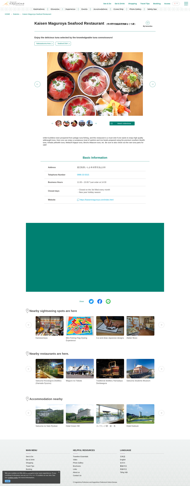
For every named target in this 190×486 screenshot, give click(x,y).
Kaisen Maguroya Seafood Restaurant (36, 14)
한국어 (122, 463)
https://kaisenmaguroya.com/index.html (95, 200)
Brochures (77, 466)
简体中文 (123, 469)
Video (75, 460)
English (123, 460)
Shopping (29, 463)
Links (75, 469)
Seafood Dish (63, 43)
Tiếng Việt (124, 472)
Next (152, 84)
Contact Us (77, 475)
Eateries (16, 14)
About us (76, 472)
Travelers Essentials (80, 456)
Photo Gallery (135, 9)
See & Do (29, 456)
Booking (29, 469)
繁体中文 (123, 466)
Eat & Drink (30, 460)
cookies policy (13, 477)
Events (84, 9)
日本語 (122, 456)
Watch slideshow (124, 123)
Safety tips (152, 9)
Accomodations (100, 9)
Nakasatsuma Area (43, 43)
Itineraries (55, 9)
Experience (70, 9)
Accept (7, 481)
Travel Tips (30, 466)
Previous (37, 84)
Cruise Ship (118, 9)
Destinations (38, 9)
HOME (7, 14)
